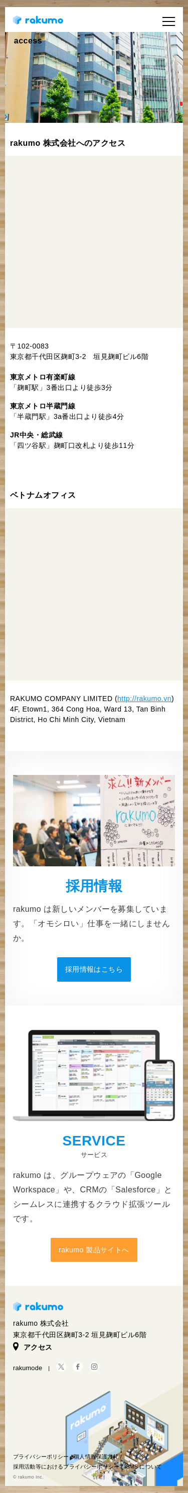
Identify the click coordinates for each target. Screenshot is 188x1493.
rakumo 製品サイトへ (94, 1250)
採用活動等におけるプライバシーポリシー (66, 1467)
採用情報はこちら (94, 969)
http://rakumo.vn (144, 699)
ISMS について (143, 1467)
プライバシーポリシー (41, 1457)
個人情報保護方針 (96, 1457)
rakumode (27, 1368)
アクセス (33, 1347)
